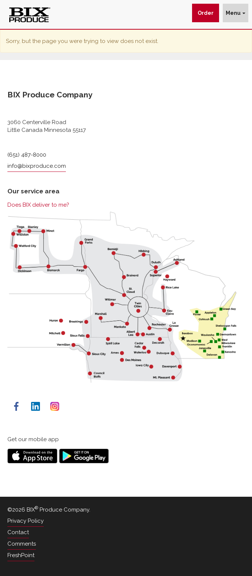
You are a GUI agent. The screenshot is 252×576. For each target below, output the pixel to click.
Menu (235, 13)
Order (206, 13)
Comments (21, 543)
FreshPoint (20, 555)
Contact (18, 532)
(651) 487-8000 (26, 155)
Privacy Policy (25, 520)
